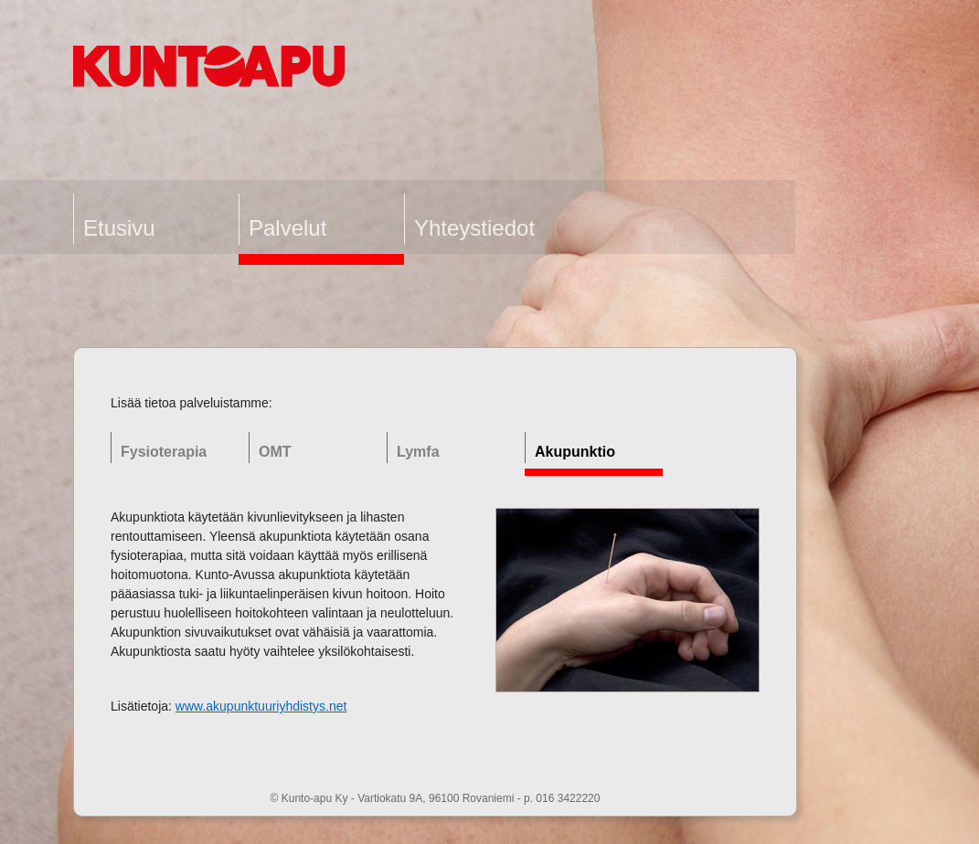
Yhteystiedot (474, 228)
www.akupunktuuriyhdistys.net (261, 706)
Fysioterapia (164, 451)
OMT (275, 451)
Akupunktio (575, 451)
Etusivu (119, 228)
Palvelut (287, 228)
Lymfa (418, 451)
